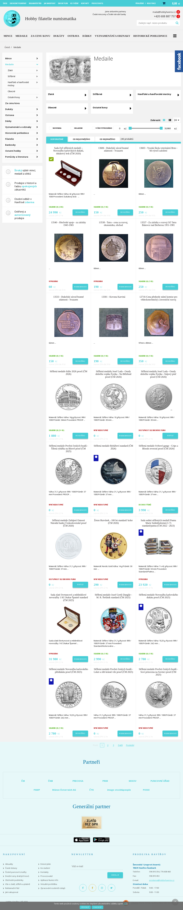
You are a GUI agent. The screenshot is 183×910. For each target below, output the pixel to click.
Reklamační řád (12, 888)
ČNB (50, 780)
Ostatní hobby (13, 150)
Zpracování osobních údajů (53, 888)
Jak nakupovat (11, 892)
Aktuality (9, 864)
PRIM (105, 780)
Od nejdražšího (107, 139)
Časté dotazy (11, 868)
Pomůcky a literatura (16, 156)
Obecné (11, 91)
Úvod (7, 47)
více (125, 903)
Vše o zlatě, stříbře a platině (17, 884)
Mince (8, 58)
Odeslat (115, 875)
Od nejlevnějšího (81, 139)
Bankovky (10, 144)
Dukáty (9, 109)
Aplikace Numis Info (49, 880)
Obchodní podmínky (14, 880)
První (95, 745)
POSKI (146, 789)
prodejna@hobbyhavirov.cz (161, 880)
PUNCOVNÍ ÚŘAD (160, 780)
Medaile (9, 64)
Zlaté (10, 70)
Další (120, 745)
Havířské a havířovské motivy (18, 84)
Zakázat (97, 907)
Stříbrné (11, 76)
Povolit (85, 907)
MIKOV (132, 780)
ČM (23, 780)
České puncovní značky (16, 872)
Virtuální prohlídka (49, 884)
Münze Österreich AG (64, 789)
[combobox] (177, 120)
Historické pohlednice (17, 132)
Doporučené (56, 139)
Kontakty (45, 872)
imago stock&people (119, 789)
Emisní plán (46, 864)
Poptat (170, 436)
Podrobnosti (80, 287)
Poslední (130, 745)
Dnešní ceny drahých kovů (17, 876)
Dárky (8, 120)
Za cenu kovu (12, 103)
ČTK (91, 789)
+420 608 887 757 (165, 16)
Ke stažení (45, 868)
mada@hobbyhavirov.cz (164, 12)
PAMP (37, 789)
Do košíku (80, 212)
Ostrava (9, 115)
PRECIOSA (78, 780)
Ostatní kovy (14, 97)
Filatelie (9, 138)
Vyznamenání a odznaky (18, 126)
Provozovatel (47, 876)
